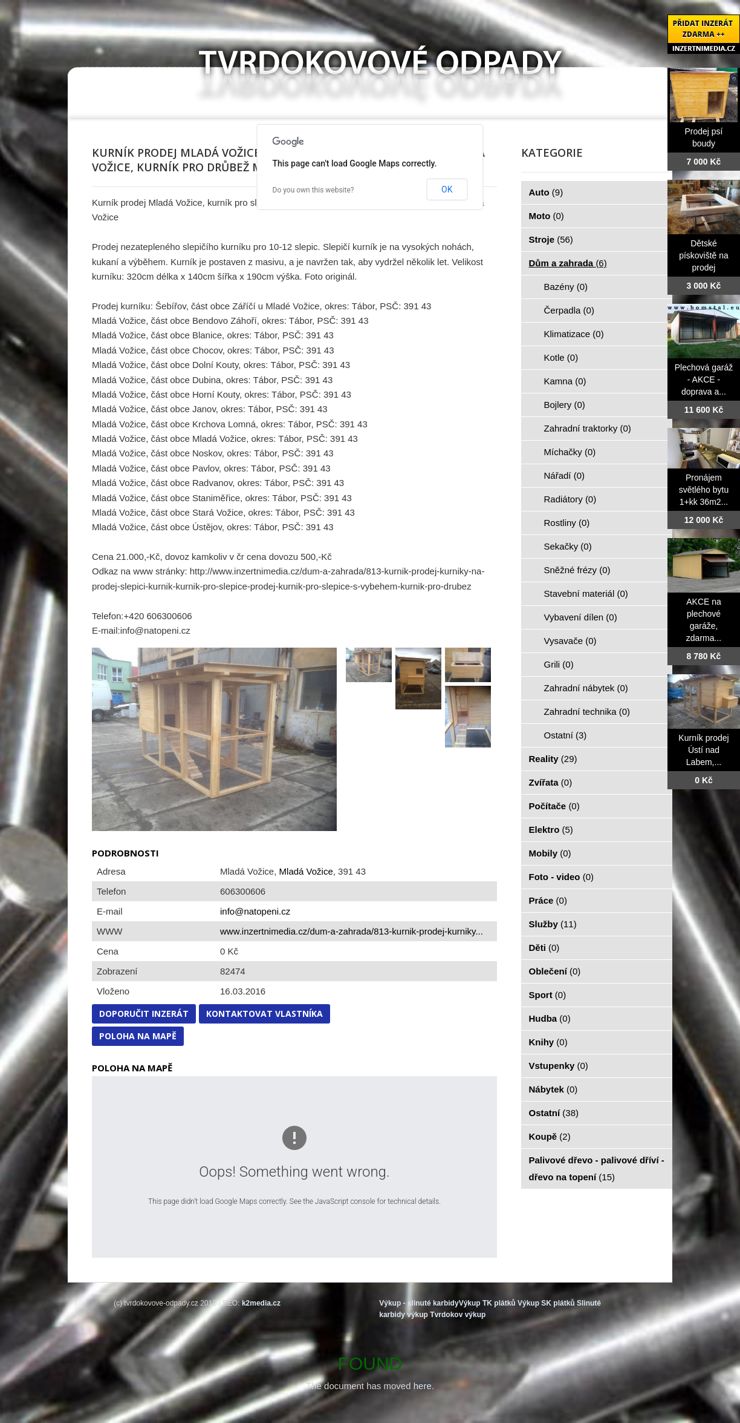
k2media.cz (261, 1303)
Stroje (551, 239)
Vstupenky (558, 1065)
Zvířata (551, 782)
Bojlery (564, 404)
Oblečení (555, 971)
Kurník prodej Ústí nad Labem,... (703, 750)
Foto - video (561, 877)
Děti (544, 947)
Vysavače (570, 641)
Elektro (551, 829)
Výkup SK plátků (546, 1303)
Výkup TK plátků (487, 1303)
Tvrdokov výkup (457, 1314)
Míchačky (570, 452)
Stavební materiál (586, 593)
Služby (553, 924)
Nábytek (553, 1089)
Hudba (550, 1018)
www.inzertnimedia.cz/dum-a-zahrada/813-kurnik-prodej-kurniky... (351, 931)
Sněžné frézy (577, 570)
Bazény (566, 286)
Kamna (565, 381)
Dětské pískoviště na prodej (704, 255)
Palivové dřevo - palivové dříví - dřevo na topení (596, 1168)
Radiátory (570, 499)
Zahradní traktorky (587, 428)
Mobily (550, 853)
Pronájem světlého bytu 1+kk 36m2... (704, 490)
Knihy (548, 1042)
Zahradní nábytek (586, 688)
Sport (547, 995)
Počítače (554, 806)
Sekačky (568, 546)
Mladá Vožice (306, 871)
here (423, 1386)
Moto (546, 216)
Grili (559, 664)
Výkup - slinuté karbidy (418, 1303)
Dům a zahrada (568, 263)
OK (446, 189)
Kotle (561, 357)
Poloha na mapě (138, 1036)
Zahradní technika (587, 711)
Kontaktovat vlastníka (264, 1013)
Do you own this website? (313, 190)
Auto (546, 192)
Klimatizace (574, 334)
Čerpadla (569, 310)
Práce (548, 900)
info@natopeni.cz (255, 911)
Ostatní (565, 735)
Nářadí (564, 475)
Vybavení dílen (580, 617)
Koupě (550, 1136)
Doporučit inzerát (144, 1013)
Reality (553, 759)
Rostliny (567, 523)
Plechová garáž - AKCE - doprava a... (704, 379)
